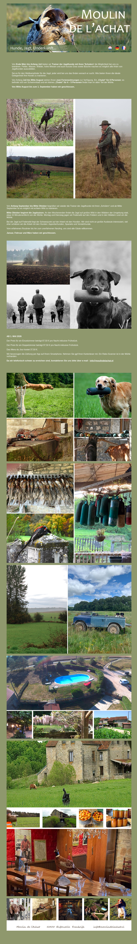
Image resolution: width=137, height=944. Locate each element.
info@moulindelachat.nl (101, 361)
